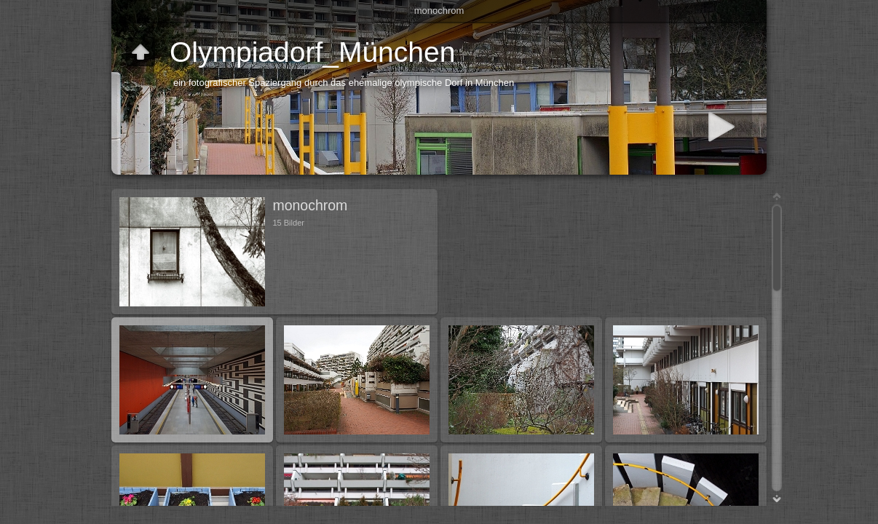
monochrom (439, 10)
